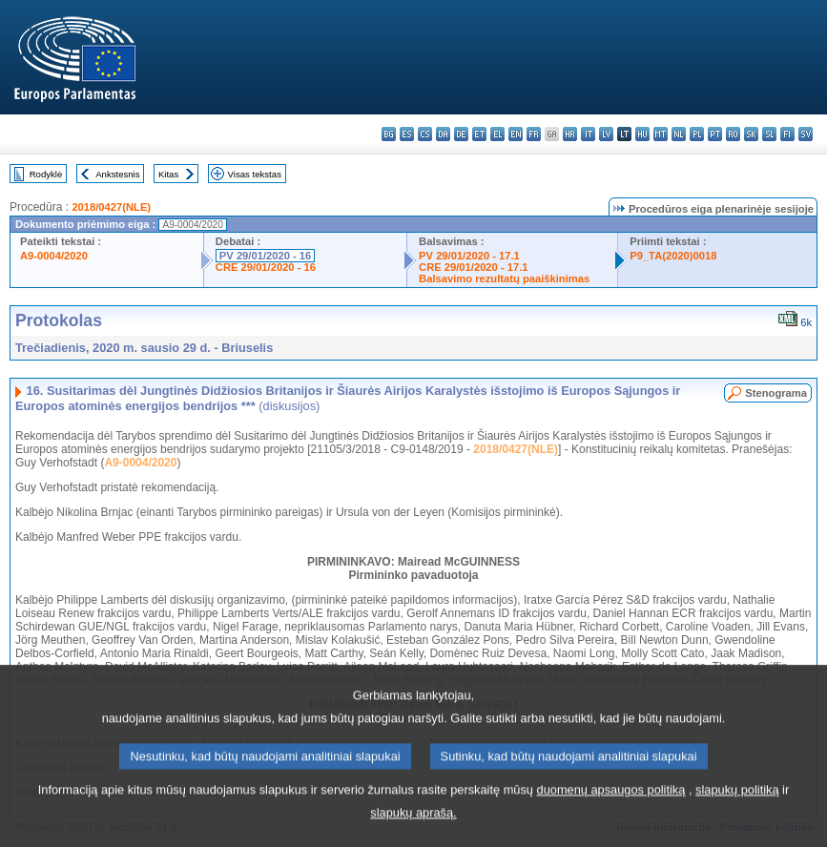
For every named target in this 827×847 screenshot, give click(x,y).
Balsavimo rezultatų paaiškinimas (504, 278)
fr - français (534, 134)
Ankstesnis (117, 174)
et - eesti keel (479, 134)
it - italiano (588, 134)
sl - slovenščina (769, 134)
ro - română (733, 134)
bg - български (389, 134)
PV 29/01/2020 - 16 (265, 255)
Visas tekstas (254, 174)
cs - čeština (425, 134)
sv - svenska (805, 134)
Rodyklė (46, 174)
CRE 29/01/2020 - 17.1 (473, 267)
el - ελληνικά (497, 134)
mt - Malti (660, 134)
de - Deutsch (461, 134)
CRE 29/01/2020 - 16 (266, 267)
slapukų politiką (737, 818)
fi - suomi (787, 134)
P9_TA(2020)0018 (673, 255)
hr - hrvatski (570, 134)
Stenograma (776, 393)
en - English (515, 134)
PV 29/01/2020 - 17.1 (469, 255)
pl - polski (697, 134)
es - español (407, 134)
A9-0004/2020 (54, 255)
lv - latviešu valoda (606, 134)
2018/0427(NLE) (111, 207)
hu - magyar (642, 134)
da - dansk (443, 134)
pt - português (715, 134)
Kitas (168, 174)
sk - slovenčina (751, 134)
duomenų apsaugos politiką (611, 818)
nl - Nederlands (679, 134)
